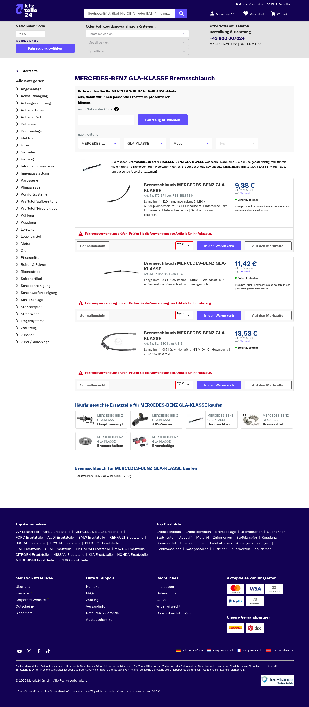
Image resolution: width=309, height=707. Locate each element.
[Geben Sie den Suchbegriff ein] (129, 13)
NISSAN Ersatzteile (68, 554)
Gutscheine (25, 606)
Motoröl (202, 537)
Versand (245, 193)
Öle (23, 250)
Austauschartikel (99, 619)
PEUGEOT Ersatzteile (102, 543)
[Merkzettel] (253, 13)
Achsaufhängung (34, 96)
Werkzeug (29, 328)
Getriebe (28, 152)
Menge (180, 244)
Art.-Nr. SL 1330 (163, 343)
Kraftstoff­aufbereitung (39, 201)
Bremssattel (166, 543)
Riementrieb (30, 271)
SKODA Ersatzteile (30, 543)
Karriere (24, 593)
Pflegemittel (30, 257)
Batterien (28, 124)
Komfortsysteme (34, 194)
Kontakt (92, 586)
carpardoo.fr (253, 650)
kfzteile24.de (193, 650)
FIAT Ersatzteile (28, 549)
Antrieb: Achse (32, 110)
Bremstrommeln (198, 532)
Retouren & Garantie (102, 613)
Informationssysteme (38, 166)
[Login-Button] (223, 13)
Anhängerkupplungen (253, 543)
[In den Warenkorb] (219, 245)
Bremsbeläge (225, 532)
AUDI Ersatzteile (60, 537)
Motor (25, 243)
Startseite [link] (30, 71)
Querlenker (276, 532)
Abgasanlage (31, 89)
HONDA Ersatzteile (132, 554)
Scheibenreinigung (35, 285)
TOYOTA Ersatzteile (65, 543)
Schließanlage (32, 299)
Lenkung (28, 229)
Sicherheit (24, 613)
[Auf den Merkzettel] (268, 245)
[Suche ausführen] (181, 13)
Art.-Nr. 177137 (168, 196)
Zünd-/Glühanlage (35, 342)
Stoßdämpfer (31, 306)
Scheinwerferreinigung (39, 292)
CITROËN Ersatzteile (32, 554)
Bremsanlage (31, 131)
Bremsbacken (252, 532)
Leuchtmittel (31, 236)
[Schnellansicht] (93, 245)
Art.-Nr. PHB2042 (163, 274)
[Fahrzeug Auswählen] (163, 119)
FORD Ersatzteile (29, 537)
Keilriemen (262, 549)
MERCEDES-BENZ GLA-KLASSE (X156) (103, 476)
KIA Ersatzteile (101, 554)
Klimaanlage (31, 187)
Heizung (27, 159)
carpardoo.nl (223, 650)
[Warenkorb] (282, 13)
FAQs (90, 593)
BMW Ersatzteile (91, 537)
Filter (25, 145)
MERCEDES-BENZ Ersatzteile (98, 532)
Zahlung (92, 600)
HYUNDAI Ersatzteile (93, 549)
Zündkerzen (240, 549)
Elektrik (27, 138)
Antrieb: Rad (31, 117)
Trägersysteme (33, 320)
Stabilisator (165, 537)
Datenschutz (166, 593)
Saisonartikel (31, 278)
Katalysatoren (197, 549)
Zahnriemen (222, 537)
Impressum (165, 586)
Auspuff (185, 537)
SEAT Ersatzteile (58, 549)
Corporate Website (32, 600)
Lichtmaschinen (168, 549)
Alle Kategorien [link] (30, 81)
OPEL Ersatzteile (56, 532)
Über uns (23, 586)
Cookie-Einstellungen (173, 613)
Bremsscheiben (168, 532)
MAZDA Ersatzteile (129, 549)
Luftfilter (220, 549)
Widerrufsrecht (168, 606)
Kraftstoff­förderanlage (39, 208)
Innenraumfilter (192, 543)
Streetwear (30, 313)
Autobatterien (220, 543)
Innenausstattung (35, 173)
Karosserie (29, 180)
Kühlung (27, 215)
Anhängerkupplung (36, 103)
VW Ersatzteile (27, 532)
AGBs (161, 600)
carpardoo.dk (283, 650)
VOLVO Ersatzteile (73, 560)
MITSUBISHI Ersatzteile (35, 560)
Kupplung (28, 222)
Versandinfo (95, 606)
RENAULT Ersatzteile (126, 537)
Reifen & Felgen (33, 264)
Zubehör (27, 335)
